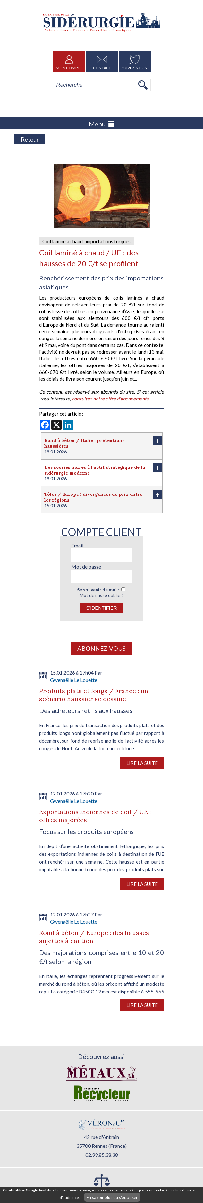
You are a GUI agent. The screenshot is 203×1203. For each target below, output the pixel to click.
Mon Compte (69, 61)
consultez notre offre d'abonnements (110, 398)
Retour (30, 139)
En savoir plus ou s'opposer (112, 1197)
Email (77, 545)
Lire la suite (142, 763)
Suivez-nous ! (135, 61)
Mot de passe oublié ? (101, 595)
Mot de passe (86, 566)
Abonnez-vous (101, 648)
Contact (102, 61)
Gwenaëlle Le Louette (73, 680)
